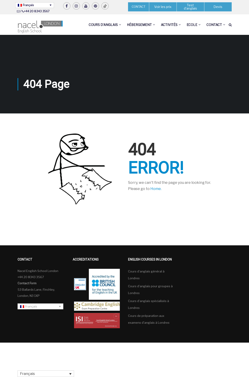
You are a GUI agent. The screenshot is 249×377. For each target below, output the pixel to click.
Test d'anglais (190, 6)
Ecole (192, 25)
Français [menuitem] (28, 5)
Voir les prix (163, 7)
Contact (214, 25)
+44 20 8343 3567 (36, 11)
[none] (34, 5)
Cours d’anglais (103, 25)
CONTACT (138, 6)
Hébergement (139, 25)
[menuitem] (34, 5)
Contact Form (27, 283)
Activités (169, 25)
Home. (156, 189)
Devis (217, 7)
